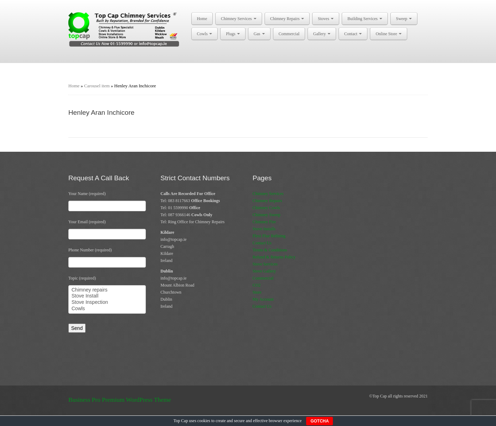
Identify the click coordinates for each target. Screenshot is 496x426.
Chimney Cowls (266, 207)
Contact (353, 33)
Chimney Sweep (266, 214)
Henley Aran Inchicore (101, 112)
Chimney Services (238, 18)
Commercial (289, 33)
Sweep (404, 18)
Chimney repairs (107, 290)
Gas (259, 33)
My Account (263, 299)
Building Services (364, 18)
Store (257, 292)
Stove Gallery (264, 271)
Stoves (326, 18)
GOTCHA (319, 421)
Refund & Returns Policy (274, 257)
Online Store (389, 33)
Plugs (233, 33)
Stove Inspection (107, 302)
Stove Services (265, 264)
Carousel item (97, 85)
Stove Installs (264, 228)
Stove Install (107, 296)
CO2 (257, 285)
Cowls (204, 33)
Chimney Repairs (287, 18)
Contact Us (262, 242)
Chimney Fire (264, 221)
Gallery (321, 33)
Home (202, 18)
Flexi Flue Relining (269, 235)
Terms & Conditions (270, 250)
